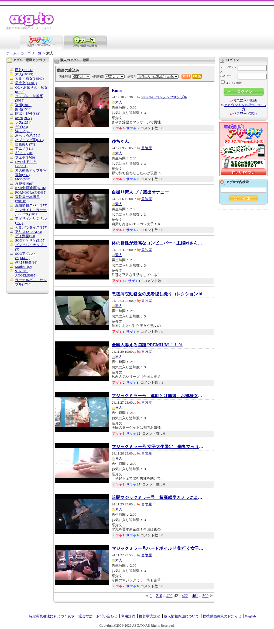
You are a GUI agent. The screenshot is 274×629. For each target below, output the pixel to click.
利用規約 (128, 616)
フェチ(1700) (25, 157)
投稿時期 (98, 76)
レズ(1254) (23, 122)
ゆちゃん (120, 141)
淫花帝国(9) (24, 183)
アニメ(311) (24, 148)
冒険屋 (146, 148)
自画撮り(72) (25, 144)
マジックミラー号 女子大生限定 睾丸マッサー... (157, 447)
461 (195, 595)
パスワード (227, 75)
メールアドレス (228, 69)
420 (169, 595)
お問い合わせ (106, 616)
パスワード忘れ (245, 113)
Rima (117, 90)
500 (206, 595)
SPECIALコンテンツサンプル (164, 97)
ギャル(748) (24, 153)
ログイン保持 (231, 82)
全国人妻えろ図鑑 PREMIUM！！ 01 (147, 345)
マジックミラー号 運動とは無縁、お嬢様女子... (157, 396)
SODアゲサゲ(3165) (30, 240)
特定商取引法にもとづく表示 (51, 616)
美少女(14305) (26, 83)
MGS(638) (22, 179)
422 (185, 595)
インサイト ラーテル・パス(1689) (31, 212)
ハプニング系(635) (29, 140)
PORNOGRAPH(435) (30, 192)
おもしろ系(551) (27, 135)
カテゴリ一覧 (31, 53)
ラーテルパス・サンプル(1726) (31, 282)
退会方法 (85, 616)
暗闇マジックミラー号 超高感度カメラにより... (157, 497)
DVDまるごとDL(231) (26, 164)
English (250, 616)
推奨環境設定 (149, 616)
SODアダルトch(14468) (25, 255)
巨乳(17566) (24, 70)
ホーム (11, 53)
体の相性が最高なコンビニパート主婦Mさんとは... (157, 243)
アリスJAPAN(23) (28, 232)
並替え (131, 76)
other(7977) (23, 118)
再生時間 (65, 76)
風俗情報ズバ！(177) (31, 205)
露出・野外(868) (27, 113)
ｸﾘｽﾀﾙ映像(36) (26, 262)
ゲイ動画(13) (25, 236)
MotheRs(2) (23, 267)
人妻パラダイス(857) (31, 227)
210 (159, 595)
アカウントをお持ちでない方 (245, 107)
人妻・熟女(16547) (29, 78)
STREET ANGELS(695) (25, 273)
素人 (118, 102)
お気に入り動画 (245, 100)
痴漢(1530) (23, 109)
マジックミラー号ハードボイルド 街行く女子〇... (157, 548)
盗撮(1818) (23, 105)
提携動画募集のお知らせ (222, 616)
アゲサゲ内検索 (237, 182)
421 (177, 595)
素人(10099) (24, 74)
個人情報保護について (181, 616)
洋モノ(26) (23, 131)
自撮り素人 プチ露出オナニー (140, 192)
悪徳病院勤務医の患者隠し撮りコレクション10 (157, 294)
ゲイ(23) (21, 127)
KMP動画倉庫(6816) (30, 188)
